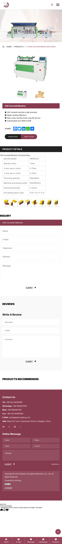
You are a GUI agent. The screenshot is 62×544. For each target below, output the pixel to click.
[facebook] (15, 129)
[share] (32, 129)
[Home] (6, 47)
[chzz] (8, 484)
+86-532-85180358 (15, 413)
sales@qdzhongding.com (19, 417)
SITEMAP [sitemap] (8, 488)
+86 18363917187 (14, 410)
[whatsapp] (28, 129)
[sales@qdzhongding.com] (18, 540)
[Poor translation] (6, 509)
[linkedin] (24, 129)
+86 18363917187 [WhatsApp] (20, 406)
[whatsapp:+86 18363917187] (43, 540)
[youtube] (3, 427)
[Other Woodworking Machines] (41, 47)
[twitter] (19, 129)
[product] (56, 540)
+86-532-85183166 (14, 402)
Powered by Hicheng (13, 480)
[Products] (19, 47)
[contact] (31, 540)
